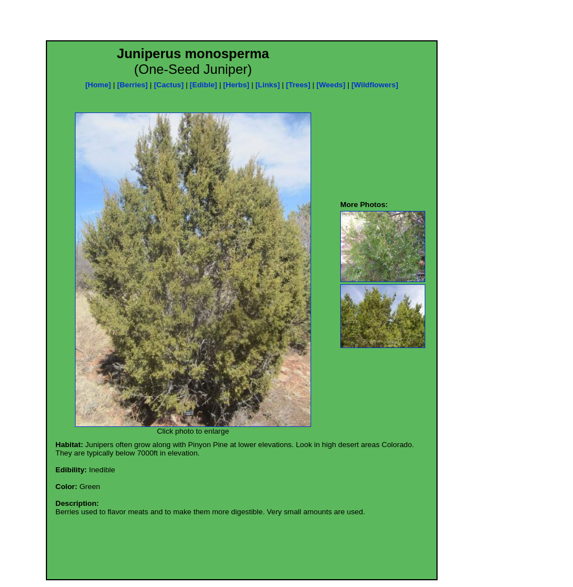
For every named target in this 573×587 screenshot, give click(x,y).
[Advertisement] (242, 23)
